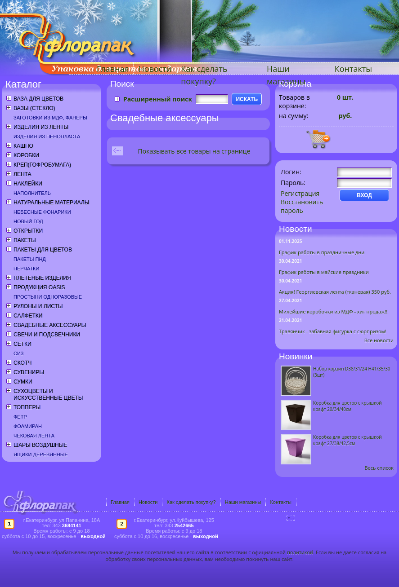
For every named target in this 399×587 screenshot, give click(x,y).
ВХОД (364, 195)
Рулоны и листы (38, 306)
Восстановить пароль (302, 206)
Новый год (28, 221)
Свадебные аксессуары (49, 325)
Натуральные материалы (51, 202)
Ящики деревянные (40, 454)
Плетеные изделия (42, 278)
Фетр (20, 416)
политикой (300, 552)
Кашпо (23, 146)
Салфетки (27, 316)
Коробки (26, 155)
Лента (22, 174)
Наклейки (27, 184)
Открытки (28, 231)
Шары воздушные (40, 445)
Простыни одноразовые (47, 297)
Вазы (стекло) (34, 108)
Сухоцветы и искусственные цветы (48, 394)
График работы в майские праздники (324, 272)
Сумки (22, 382)
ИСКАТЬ (247, 99)
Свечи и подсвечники (46, 334)
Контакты (353, 68)
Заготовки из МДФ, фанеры (50, 117)
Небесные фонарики (42, 212)
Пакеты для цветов (42, 250)
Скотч (22, 363)
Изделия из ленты (40, 127)
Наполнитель (32, 193)
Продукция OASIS (39, 287)
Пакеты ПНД (29, 259)
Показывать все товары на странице (194, 151)
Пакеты (24, 240)
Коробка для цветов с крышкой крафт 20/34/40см (347, 406)
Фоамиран (27, 426)
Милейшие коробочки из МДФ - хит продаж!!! (334, 311)
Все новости (379, 340)
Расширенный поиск (157, 99)
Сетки (22, 344)
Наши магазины (243, 502)
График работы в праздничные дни (321, 252)
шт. (345, 97)
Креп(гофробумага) (42, 165)
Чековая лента (33, 435)
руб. (344, 115)
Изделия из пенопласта (46, 136)
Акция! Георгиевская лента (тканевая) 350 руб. (335, 291)
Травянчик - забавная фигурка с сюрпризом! (332, 331)
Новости (154, 68)
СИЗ (18, 353)
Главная (113, 68)
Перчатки (26, 268)
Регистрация (300, 193)
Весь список (379, 467)
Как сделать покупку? (190, 502)
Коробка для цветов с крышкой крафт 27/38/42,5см (347, 440)
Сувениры (28, 372)
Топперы (26, 407)
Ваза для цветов (38, 99)
